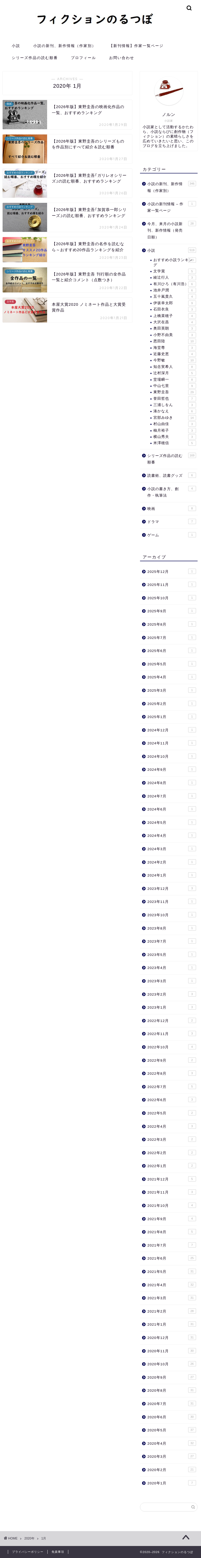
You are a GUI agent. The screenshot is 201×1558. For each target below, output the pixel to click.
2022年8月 (171, 1073)
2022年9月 (171, 1060)
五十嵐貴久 (174, 296)
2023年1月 (171, 1007)
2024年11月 (171, 742)
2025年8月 (171, 624)
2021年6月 (171, 1258)
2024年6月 (171, 809)
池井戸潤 (174, 290)
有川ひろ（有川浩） (174, 284)
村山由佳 (174, 424)
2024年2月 (171, 862)
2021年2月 (171, 1311)
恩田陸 (174, 341)
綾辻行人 (174, 277)
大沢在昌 (174, 322)
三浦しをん (174, 405)
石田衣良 (174, 309)
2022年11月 (171, 1033)
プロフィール (83, 57)
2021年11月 (171, 1192)
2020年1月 (171, 1482)
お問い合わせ (121, 57)
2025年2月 (171, 703)
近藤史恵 (174, 354)
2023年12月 (171, 888)
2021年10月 (171, 1205)
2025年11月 (171, 584)
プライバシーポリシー (27, 1551)
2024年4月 (171, 835)
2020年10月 (171, 1363)
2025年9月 (171, 610)
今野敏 (174, 360)
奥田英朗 (174, 328)
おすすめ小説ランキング (174, 262)
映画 (171, 508)
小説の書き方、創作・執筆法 (171, 492)
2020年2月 (171, 1469)
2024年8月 (171, 782)
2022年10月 (171, 1046)
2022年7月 (171, 1086)
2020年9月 (171, 1377)
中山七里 (174, 386)
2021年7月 (171, 1245)
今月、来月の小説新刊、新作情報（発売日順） (171, 230)
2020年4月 (171, 1443)
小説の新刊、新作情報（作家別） (64, 45)
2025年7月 (171, 637)
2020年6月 (171, 1416)
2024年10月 (171, 756)
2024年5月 (171, 822)
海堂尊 (174, 347)
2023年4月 (171, 967)
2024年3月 (171, 848)
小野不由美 (174, 335)
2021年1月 (171, 1324)
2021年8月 (171, 1231)
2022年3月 (171, 1139)
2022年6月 (171, 1099)
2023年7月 (171, 941)
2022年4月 (171, 1126)
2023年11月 (171, 901)
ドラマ (171, 521)
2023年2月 (171, 994)
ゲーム (171, 534)
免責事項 (58, 1551)
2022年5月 (171, 1112)
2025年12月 (171, 571)
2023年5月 (171, 954)
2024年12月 (171, 729)
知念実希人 (174, 366)
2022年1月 (171, 1165)
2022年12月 (171, 1020)
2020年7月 (171, 1403)
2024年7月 (171, 795)
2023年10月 (171, 914)
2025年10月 (171, 597)
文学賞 (174, 271)
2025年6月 (171, 650)
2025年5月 (171, 663)
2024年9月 (171, 769)
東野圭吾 (174, 392)
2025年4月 (171, 676)
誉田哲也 (174, 398)
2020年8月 (171, 1390)
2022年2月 (171, 1152)
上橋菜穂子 (174, 316)
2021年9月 (171, 1218)
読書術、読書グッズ (171, 475)
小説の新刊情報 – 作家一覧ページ (171, 207)
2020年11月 (171, 1350)
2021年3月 (171, 1297)
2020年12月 (171, 1337)
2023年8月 (171, 928)
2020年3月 (171, 1456)
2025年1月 (171, 716)
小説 (16, 45)
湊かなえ (174, 411)
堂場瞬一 (174, 379)
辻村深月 (174, 373)
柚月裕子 (174, 430)
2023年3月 (171, 980)
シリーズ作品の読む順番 (35, 57)
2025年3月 (171, 690)
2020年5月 (171, 1429)
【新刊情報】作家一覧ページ (136, 45)
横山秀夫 (174, 436)
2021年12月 (171, 1178)
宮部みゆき (174, 417)
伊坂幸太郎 (174, 303)
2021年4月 (171, 1284)
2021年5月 (171, 1271)
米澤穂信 (174, 443)
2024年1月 (171, 875)
